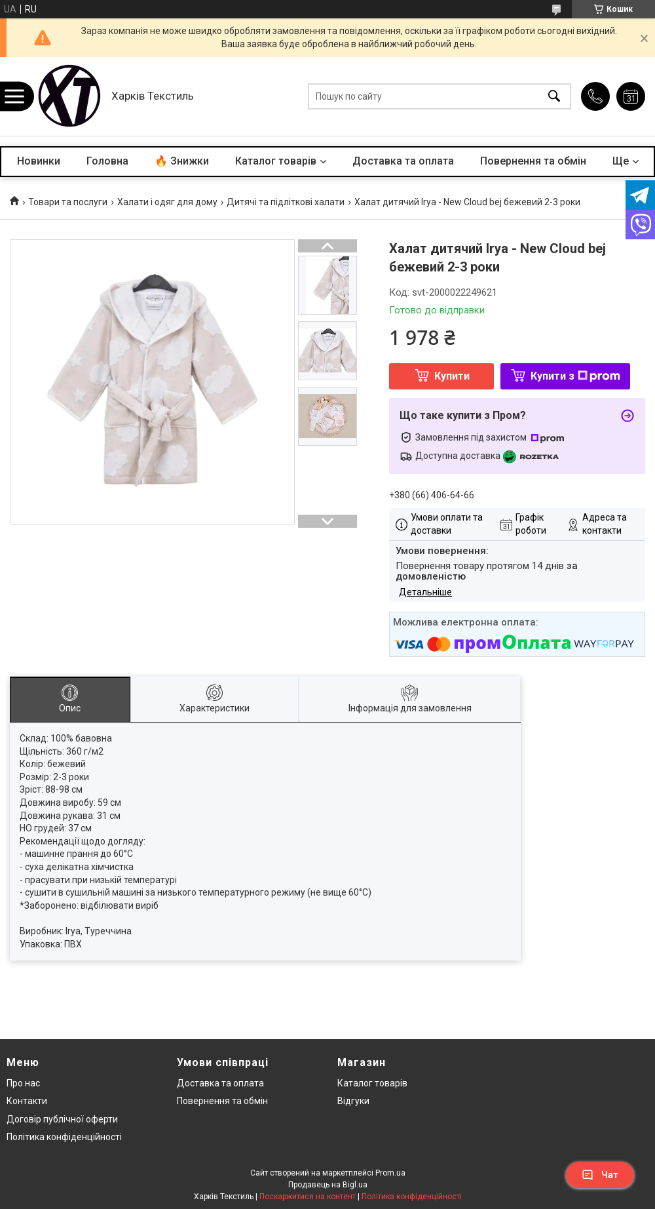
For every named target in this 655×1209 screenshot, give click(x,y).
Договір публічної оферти (62, 1119)
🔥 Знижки (182, 161)
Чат (600, 1175)
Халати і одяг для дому (167, 202)
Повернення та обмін (533, 161)
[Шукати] (554, 97)
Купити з (575, 376)
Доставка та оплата (403, 161)
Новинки (38, 161)
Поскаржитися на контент (307, 1196)
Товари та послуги (67, 202)
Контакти (27, 1101)
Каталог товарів (275, 161)
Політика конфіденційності (64, 1137)
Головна (107, 161)
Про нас (23, 1083)
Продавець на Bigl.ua (327, 1184)
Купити (452, 376)
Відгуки (353, 1101)
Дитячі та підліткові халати (286, 202)
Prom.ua (390, 1173)
